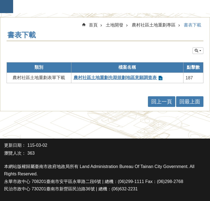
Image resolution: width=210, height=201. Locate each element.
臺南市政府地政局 (107, 6)
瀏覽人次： (15, 153)
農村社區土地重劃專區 (154, 25)
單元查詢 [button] (197, 50)
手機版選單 (6, 6)
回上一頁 (161, 101)
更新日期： (15, 145)
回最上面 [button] (189, 101)
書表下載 (192, 25)
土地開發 (114, 25)
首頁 (93, 25)
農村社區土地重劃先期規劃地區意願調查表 (115, 77)
